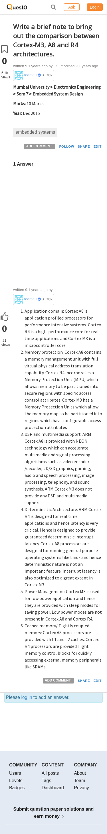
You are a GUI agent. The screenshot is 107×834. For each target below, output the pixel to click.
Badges (17, 787)
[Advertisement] (53, 225)
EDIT (98, 146)
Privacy (81, 787)
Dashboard (53, 787)
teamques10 (30, 75)
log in (26, 697)
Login (95, 7)
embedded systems (35, 132)
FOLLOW (66, 146)
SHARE (84, 146)
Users (15, 773)
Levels (15, 780)
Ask (71, 7)
